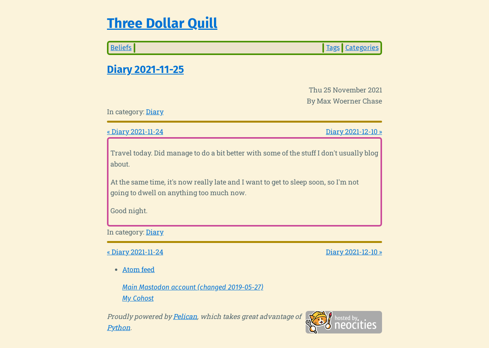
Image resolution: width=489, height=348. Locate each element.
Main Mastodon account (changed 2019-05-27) (192, 287)
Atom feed (138, 269)
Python (118, 327)
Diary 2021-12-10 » (354, 131)
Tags (333, 48)
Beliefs (120, 48)
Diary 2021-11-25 (145, 69)
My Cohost (138, 298)
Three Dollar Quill (162, 23)
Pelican (185, 316)
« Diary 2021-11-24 (135, 131)
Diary (155, 111)
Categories (362, 48)
